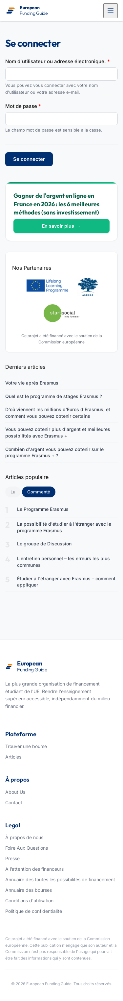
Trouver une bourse (26, 746)
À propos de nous (24, 837)
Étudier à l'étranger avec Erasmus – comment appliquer (66, 582)
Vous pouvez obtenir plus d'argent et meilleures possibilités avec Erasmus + (57, 432)
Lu (12, 491)
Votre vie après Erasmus (31, 383)
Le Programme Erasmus (43, 509)
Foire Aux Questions (26, 848)
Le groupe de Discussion (44, 543)
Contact (13, 802)
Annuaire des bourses (28, 890)
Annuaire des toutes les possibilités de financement (60, 879)
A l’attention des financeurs (34, 869)
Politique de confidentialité (33, 911)
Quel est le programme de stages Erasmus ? (53, 396)
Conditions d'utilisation (29, 900)
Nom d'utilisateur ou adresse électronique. (57, 61)
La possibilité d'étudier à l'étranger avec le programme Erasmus (64, 527)
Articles (13, 757)
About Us (15, 792)
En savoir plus (61, 226)
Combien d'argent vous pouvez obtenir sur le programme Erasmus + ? (54, 452)
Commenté (41, 491)
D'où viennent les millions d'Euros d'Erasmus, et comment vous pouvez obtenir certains (57, 413)
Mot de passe (23, 106)
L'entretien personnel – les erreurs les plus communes (63, 562)
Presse (12, 858)
